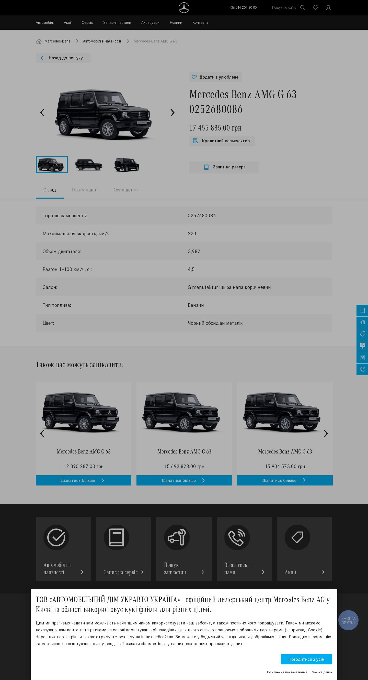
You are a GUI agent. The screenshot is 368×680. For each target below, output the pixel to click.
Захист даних (322, 672)
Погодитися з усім (307, 659)
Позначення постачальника (286, 672)
